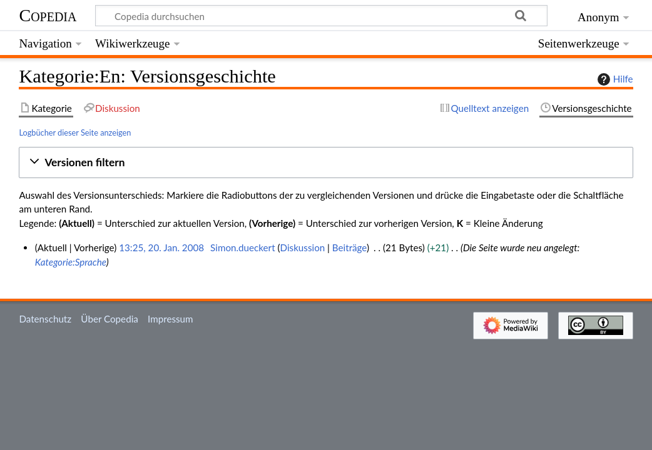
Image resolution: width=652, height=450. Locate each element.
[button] (325, 163)
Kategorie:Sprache (70, 262)
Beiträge (349, 247)
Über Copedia (109, 318)
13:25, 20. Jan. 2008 (161, 247)
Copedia (47, 15)
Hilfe (613, 79)
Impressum (170, 318)
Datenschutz (45, 318)
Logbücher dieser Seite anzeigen (75, 133)
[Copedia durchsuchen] (322, 16)
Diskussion (302, 247)
